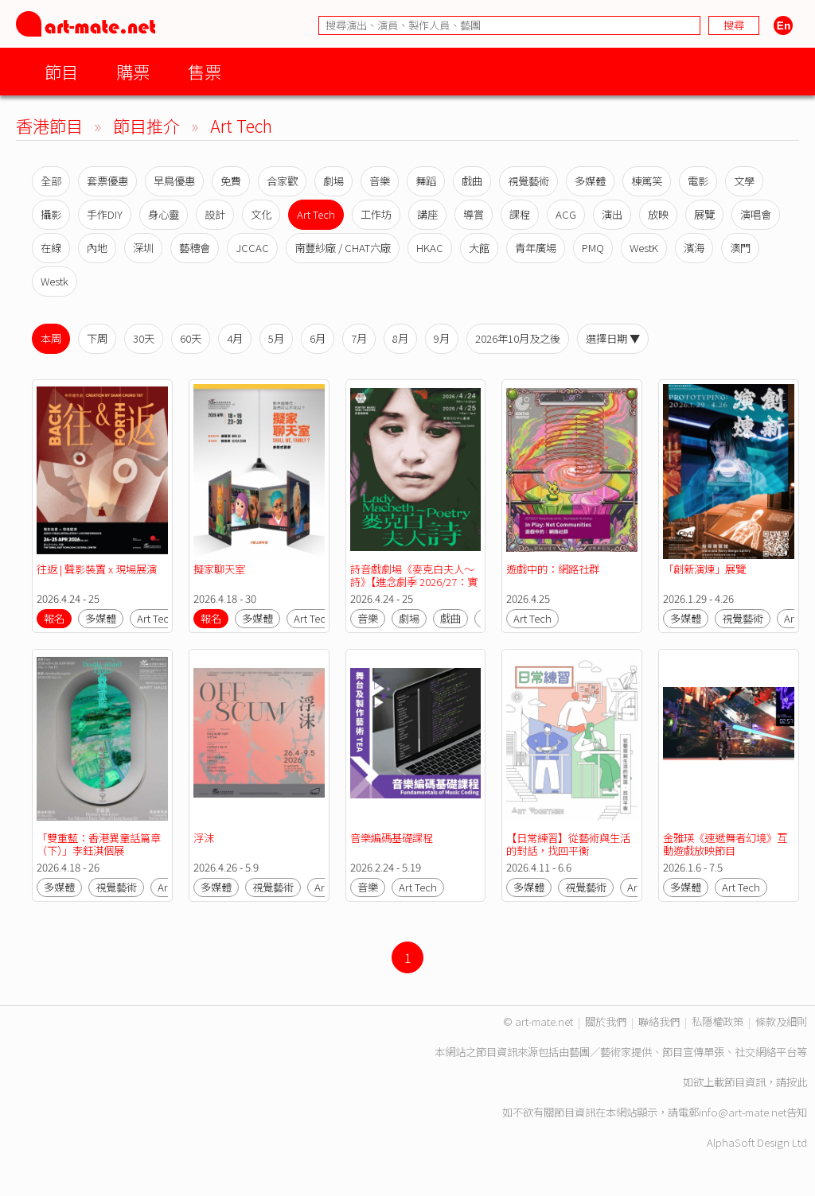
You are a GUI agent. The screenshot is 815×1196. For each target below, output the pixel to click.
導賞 (473, 214)
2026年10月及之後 (517, 338)
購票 (133, 71)
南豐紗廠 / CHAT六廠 (342, 247)
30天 (143, 338)
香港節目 (49, 125)
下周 (97, 338)
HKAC (429, 247)
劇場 (333, 180)
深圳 (143, 247)
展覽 (704, 214)
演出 (612, 214)
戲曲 (472, 180)
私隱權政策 (717, 1021)
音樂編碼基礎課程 (391, 837)
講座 (427, 214)
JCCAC (252, 247)
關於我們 (605, 1021)
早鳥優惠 (174, 180)
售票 (204, 71)
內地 (97, 247)
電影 (698, 180)
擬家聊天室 (220, 569)
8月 (400, 338)
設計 (215, 214)
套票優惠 (107, 180)
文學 (744, 180)
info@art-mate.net (742, 1112)
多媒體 (590, 180)
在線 (51, 247)
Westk (54, 281)
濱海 (694, 247)
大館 (479, 247)
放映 (658, 214)
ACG (566, 214)
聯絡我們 (659, 1021)
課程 (519, 214)
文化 (261, 214)
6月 (318, 338)
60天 (190, 338)
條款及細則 (781, 1021)
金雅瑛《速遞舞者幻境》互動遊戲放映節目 (725, 844)
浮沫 (203, 837)
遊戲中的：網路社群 (552, 569)
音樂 (379, 180)
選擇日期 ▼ (613, 338)
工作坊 (376, 214)
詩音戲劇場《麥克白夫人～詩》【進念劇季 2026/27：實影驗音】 (414, 581)
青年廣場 (535, 247)
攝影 (51, 214)
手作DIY (105, 214)
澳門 (740, 247)
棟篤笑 (646, 180)
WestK (644, 247)
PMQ (593, 247)
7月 (359, 338)
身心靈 (163, 214)
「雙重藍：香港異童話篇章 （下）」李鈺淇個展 (100, 844)
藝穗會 (194, 247)
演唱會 (755, 214)
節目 (61, 71)
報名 (54, 618)
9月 (442, 338)
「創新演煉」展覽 (704, 569)
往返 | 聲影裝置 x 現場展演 (97, 569)
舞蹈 (425, 180)
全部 (51, 180)
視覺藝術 (528, 180)
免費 (230, 180)
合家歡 (282, 180)
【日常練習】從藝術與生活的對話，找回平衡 (568, 844)
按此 (796, 1081)
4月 (235, 338)
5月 (276, 338)
